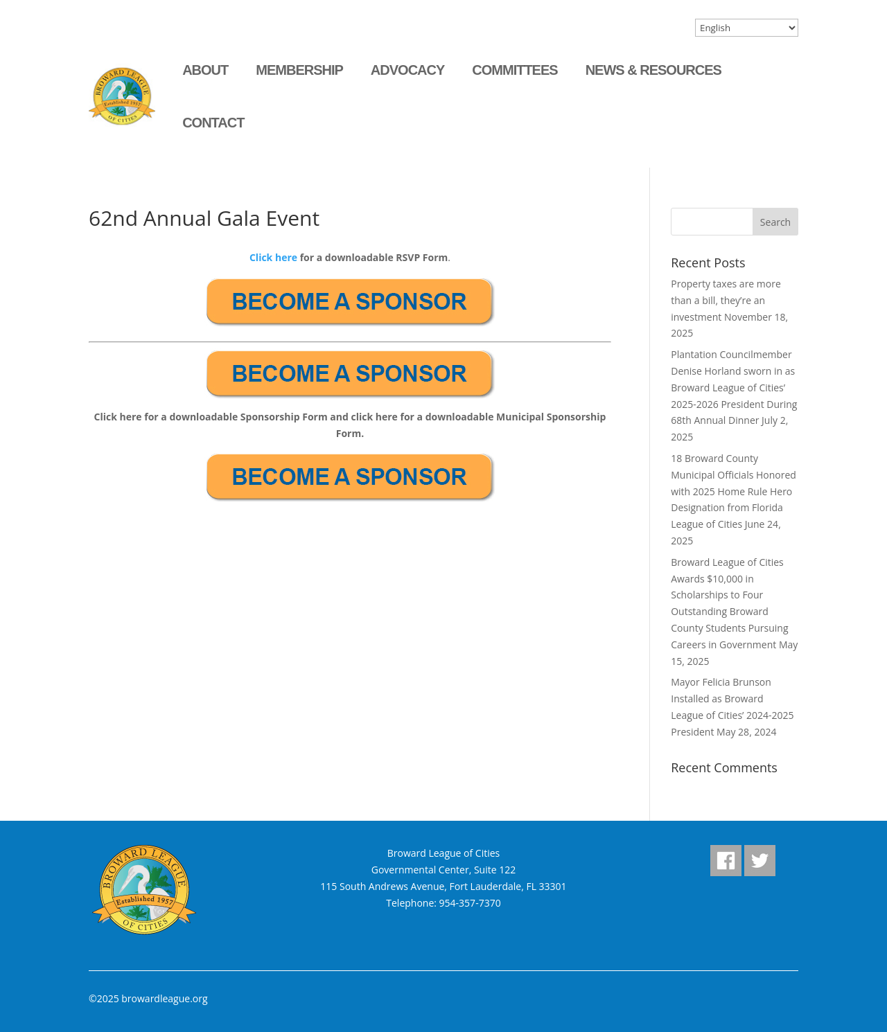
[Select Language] (746, 28)
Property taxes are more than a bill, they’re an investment (726, 300)
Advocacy (407, 70)
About (205, 70)
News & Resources (653, 70)
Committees (514, 70)
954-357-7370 (470, 902)
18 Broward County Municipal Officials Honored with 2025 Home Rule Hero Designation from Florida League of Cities (733, 491)
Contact (213, 122)
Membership (299, 70)
